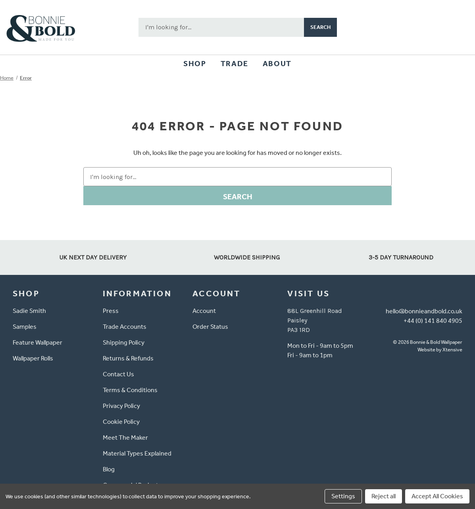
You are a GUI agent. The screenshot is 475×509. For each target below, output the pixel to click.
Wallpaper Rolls (33, 358)
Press (111, 311)
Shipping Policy (123, 342)
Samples (25, 326)
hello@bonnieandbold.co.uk (424, 311)
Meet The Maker (125, 437)
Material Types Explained (137, 453)
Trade (234, 63)
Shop (194, 63)
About (277, 63)
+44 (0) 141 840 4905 (433, 320)
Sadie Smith (29, 311)
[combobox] (221, 27)
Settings (343, 496)
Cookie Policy (121, 421)
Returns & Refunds (128, 358)
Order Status (210, 326)
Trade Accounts (124, 326)
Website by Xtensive (439, 350)
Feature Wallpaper (37, 342)
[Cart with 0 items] (457, 27)
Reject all (383, 496)
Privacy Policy (121, 406)
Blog (109, 469)
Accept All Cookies (437, 496)
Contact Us (118, 374)
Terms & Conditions (130, 390)
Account (204, 311)
